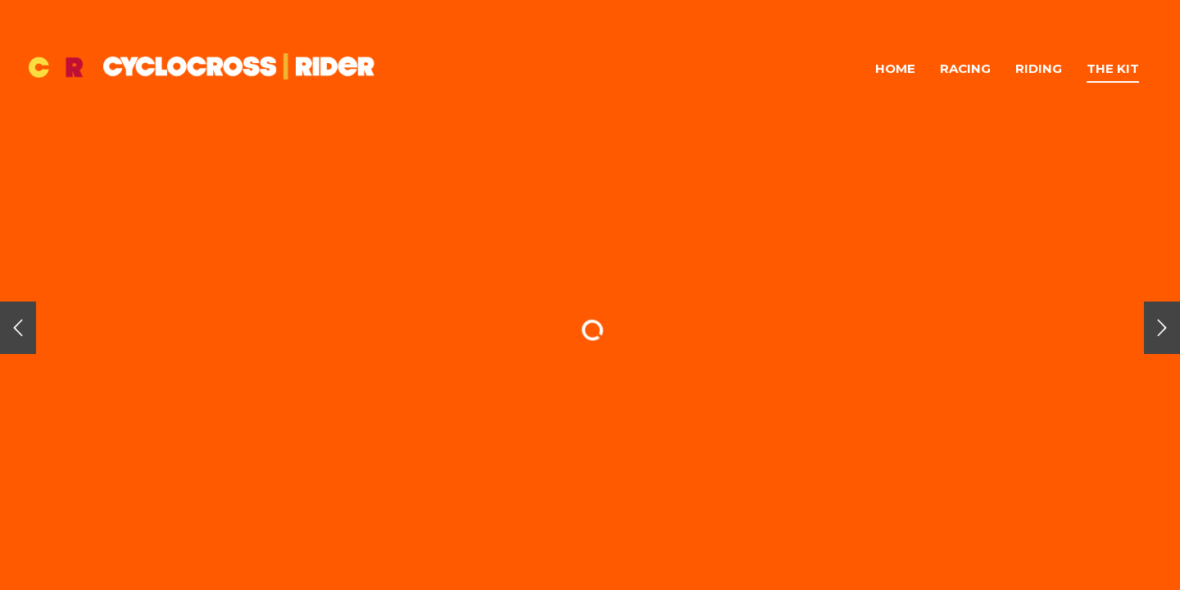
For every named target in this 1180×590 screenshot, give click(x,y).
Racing (965, 68)
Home (895, 68)
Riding (1038, 68)
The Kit (1113, 68)
